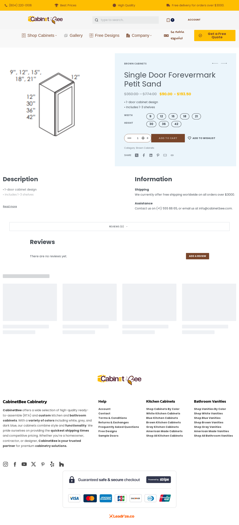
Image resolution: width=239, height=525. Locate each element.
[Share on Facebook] (143, 155)
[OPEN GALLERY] (51, 102)
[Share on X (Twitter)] (136, 155)
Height (128, 122)
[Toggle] (10, 207)
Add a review (197, 256)
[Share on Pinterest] (158, 155)
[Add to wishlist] (201, 138)
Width (128, 115)
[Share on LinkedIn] (151, 155)
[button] (150, 116)
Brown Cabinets (135, 63)
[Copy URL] (172, 155)
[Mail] (165, 155)
